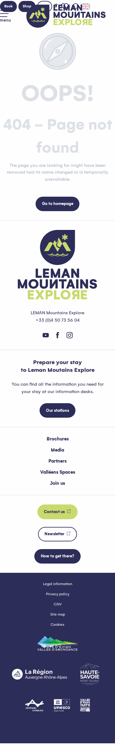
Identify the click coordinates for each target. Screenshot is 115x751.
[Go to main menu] (5, 16)
